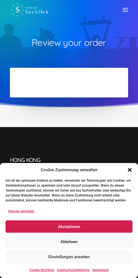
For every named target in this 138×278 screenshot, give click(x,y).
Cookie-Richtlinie (41, 270)
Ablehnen (69, 241)
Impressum (100, 270)
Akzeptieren (69, 226)
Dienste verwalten (21, 211)
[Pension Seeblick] (29, 9)
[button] (130, 170)
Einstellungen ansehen (69, 256)
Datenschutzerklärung (73, 270)
